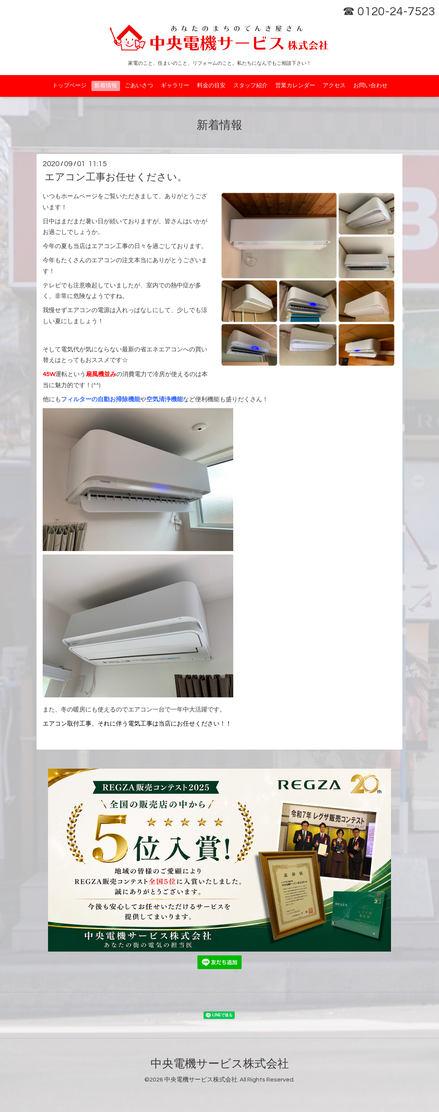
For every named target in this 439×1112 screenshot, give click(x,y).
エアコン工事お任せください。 (116, 177)
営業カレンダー (295, 85)
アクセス (334, 85)
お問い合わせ (370, 85)
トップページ (69, 85)
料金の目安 (211, 85)
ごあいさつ (139, 85)
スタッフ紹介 (250, 85)
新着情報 (105, 85)
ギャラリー (175, 85)
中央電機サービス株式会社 (220, 1064)
